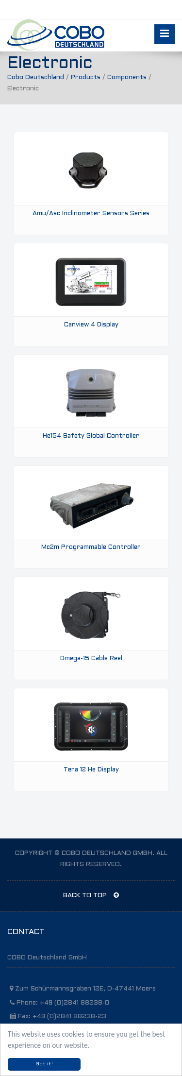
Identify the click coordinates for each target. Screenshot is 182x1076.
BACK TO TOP (91, 895)
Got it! (44, 1064)
